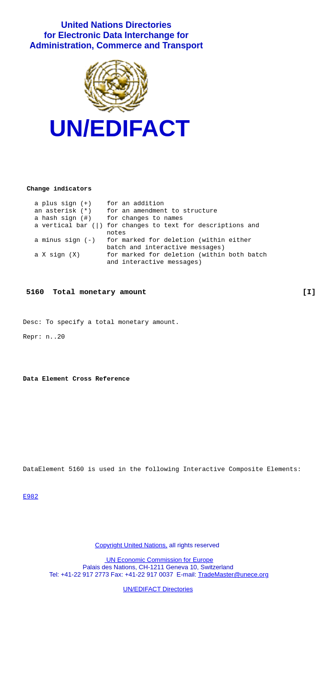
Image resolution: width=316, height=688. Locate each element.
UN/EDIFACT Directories (158, 651)
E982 (30, 554)
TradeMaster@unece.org (233, 637)
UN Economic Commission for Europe (159, 622)
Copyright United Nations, (131, 607)
